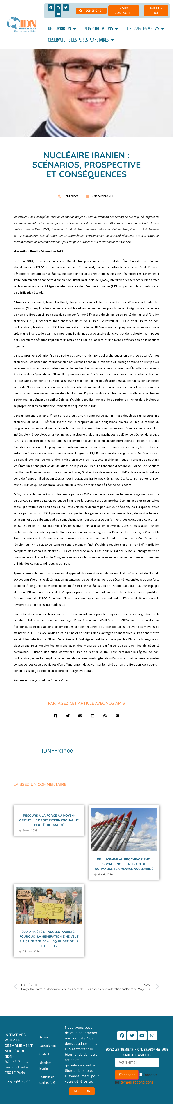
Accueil (43, 1037)
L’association (47, 1045)
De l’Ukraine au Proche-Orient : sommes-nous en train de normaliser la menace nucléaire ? (124, 864)
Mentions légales (45, 1065)
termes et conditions (137, 1082)
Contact (44, 1054)
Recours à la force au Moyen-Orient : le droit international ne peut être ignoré (49, 820)
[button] (55, 716)
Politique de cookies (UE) (47, 1079)
